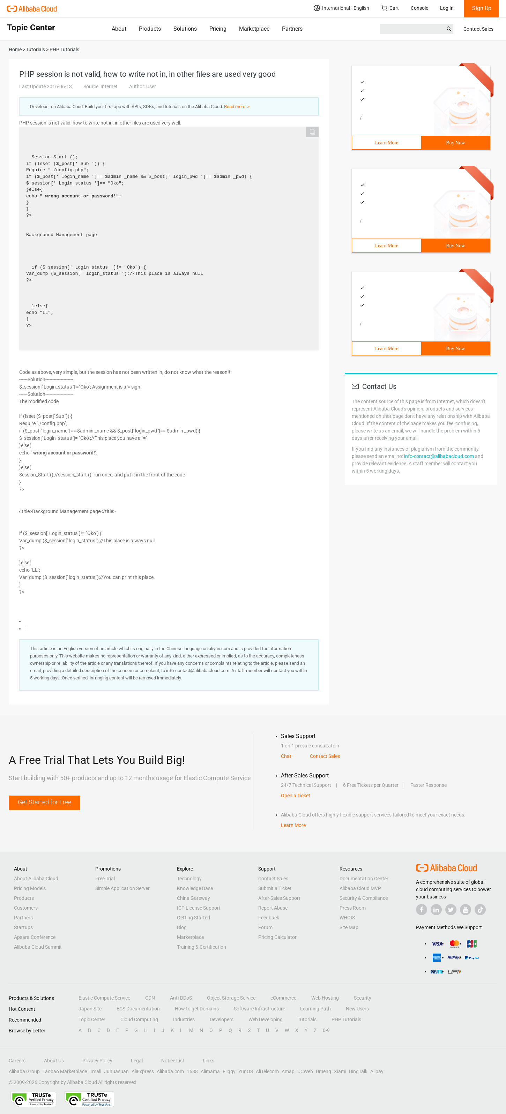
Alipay (377, 1071)
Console (419, 8)
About (119, 28)
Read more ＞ (237, 106)
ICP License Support (199, 908)
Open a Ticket (295, 795)
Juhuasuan (116, 1071)
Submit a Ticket (274, 888)
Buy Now (455, 142)
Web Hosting (325, 998)
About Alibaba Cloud (36, 878)
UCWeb (305, 1071)
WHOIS (347, 917)
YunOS (245, 1071)
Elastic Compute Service (104, 998)
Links (208, 1060)
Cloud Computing (139, 1019)
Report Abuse (273, 908)
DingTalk (358, 1071)
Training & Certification (201, 947)
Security (362, 998)
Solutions (185, 28)
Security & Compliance (364, 898)
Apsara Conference (34, 937)
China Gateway (193, 898)
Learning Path (315, 1008)
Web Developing (265, 1019)
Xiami (340, 1071)
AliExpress (143, 1071)
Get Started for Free (44, 802)
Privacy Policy (97, 1060)
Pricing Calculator (277, 937)
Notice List (172, 1060)
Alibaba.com (170, 1071)
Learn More (386, 142)
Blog (182, 927)
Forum (265, 927)
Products (150, 28)
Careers (17, 1060)
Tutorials (307, 1019)
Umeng (323, 1071)
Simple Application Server (122, 888)
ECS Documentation (138, 1008)
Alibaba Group (24, 1071)
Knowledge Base (195, 888)
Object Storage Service (231, 998)
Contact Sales (478, 29)
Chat (286, 756)
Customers (26, 908)
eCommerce (283, 998)
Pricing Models (30, 888)
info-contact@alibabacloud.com (439, 456)
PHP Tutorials (346, 1019)
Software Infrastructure (259, 1008)
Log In (447, 8)
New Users (357, 1008)
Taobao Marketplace (65, 1071)
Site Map (349, 927)
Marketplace (254, 28)
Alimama (210, 1071)
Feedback (268, 917)
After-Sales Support (279, 898)
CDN (150, 998)
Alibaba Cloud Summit (38, 947)
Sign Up (481, 8)
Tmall (95, 1071)
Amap (288, 1071)
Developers (221, 1019)
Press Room (353, 908)
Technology (189, 878)
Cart (390, 8)
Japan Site (90, 1008)
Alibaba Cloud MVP (360, 888)
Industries (184, 1019)
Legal (137, 1060)
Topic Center (92, 1019)
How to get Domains (197, 1008)
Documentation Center (364, 878)
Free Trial (105, 878)
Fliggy (229, 1071)
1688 (192, 1071)
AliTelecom (267, 1071)
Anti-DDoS (181, 998)
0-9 (326, 1030)
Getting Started (193, 917)
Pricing (217, 28)
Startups (23, 927)
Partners (292, 28)
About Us (54, 1060)
